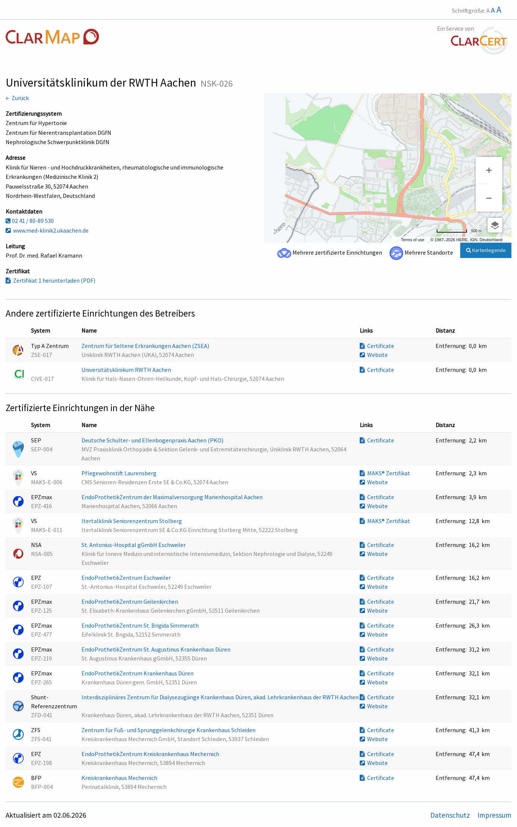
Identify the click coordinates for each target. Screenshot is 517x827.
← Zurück (17, 98)
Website (374, 354)
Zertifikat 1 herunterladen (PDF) (50, 280)
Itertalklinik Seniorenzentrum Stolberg (132, 521)
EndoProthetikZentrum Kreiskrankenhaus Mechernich (150, 754)
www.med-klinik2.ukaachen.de (47, 230)
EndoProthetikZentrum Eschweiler (126, 577)
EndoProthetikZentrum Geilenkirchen (130, 601)
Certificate (377, 345)
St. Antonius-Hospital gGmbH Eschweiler (134, 544)
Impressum (494, 815)
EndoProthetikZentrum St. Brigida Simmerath (140, 625)
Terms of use (412, 239)
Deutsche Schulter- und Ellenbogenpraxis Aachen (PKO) (153, 440)
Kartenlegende (486, 250)
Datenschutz (450, 815)
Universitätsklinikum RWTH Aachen (126, 369)
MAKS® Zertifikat (385, 473)
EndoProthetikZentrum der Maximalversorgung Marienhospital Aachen (172, 497)
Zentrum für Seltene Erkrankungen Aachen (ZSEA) (145, 345)
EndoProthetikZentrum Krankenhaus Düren (138, 673)
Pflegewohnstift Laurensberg (119, 473)
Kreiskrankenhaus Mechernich (119, 777)
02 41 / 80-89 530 (30, 220)
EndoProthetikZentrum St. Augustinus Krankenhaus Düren (156, 649)
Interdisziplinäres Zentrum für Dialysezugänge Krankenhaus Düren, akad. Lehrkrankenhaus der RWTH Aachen (220, 697)
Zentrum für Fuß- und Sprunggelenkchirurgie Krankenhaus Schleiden (169, 730)
